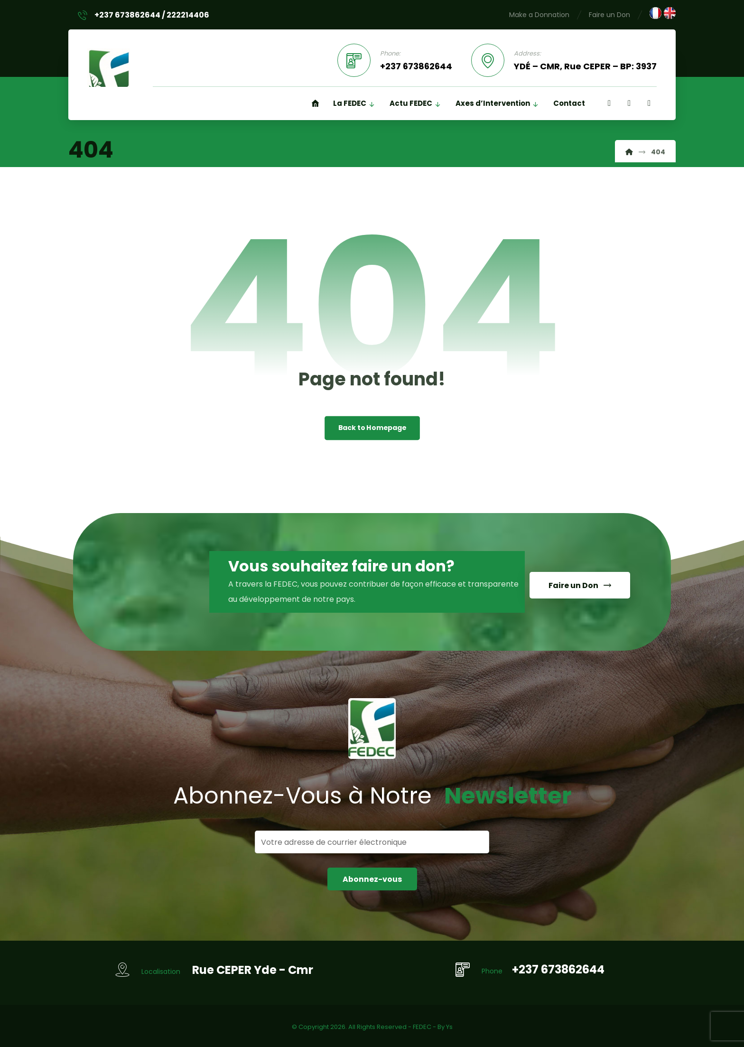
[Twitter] (649, 103)
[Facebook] (609, 103)
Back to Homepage (372, 428)
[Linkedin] (629, 103)
